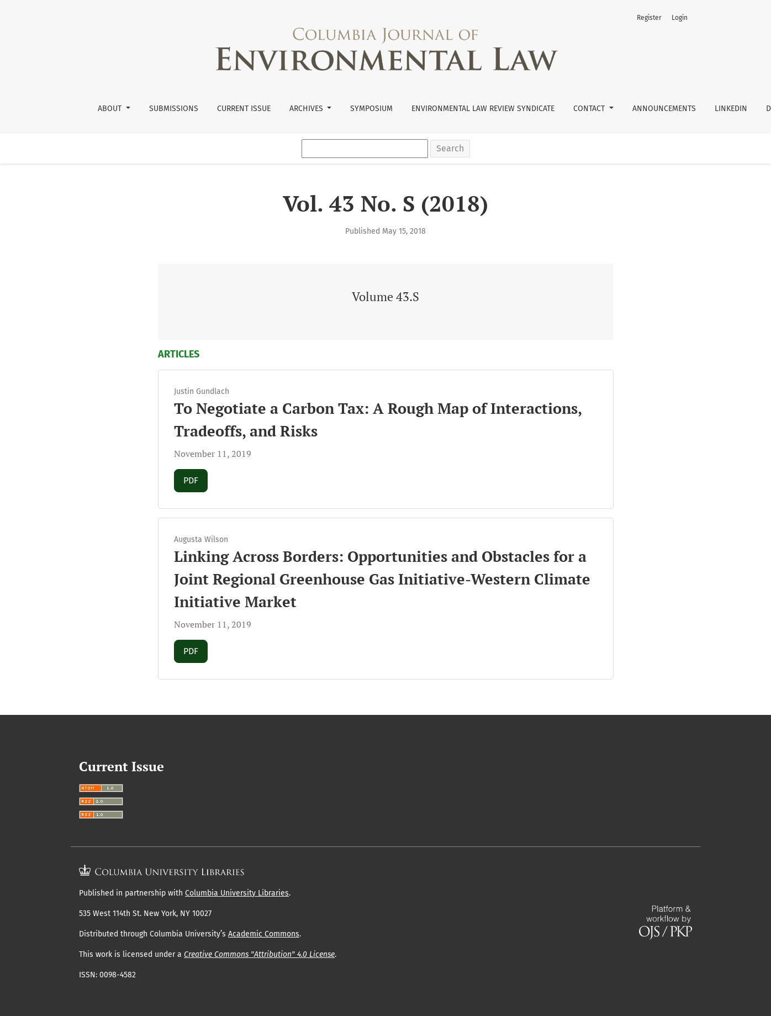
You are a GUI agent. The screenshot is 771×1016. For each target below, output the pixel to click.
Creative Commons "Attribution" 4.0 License (259, 954)
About (111, 108)
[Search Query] (365, 148)
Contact (590, 108)
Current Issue (244, 108)
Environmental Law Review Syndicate (483, 108)
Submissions (173, 108)
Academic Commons (263, 934)
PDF (195, 479)
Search (450, 148)
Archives (307, 108)
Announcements (664, 108)
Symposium (371, 108)
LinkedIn (731, 108)
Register (649, 18)
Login (680, 18)
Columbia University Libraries (237, 893)
